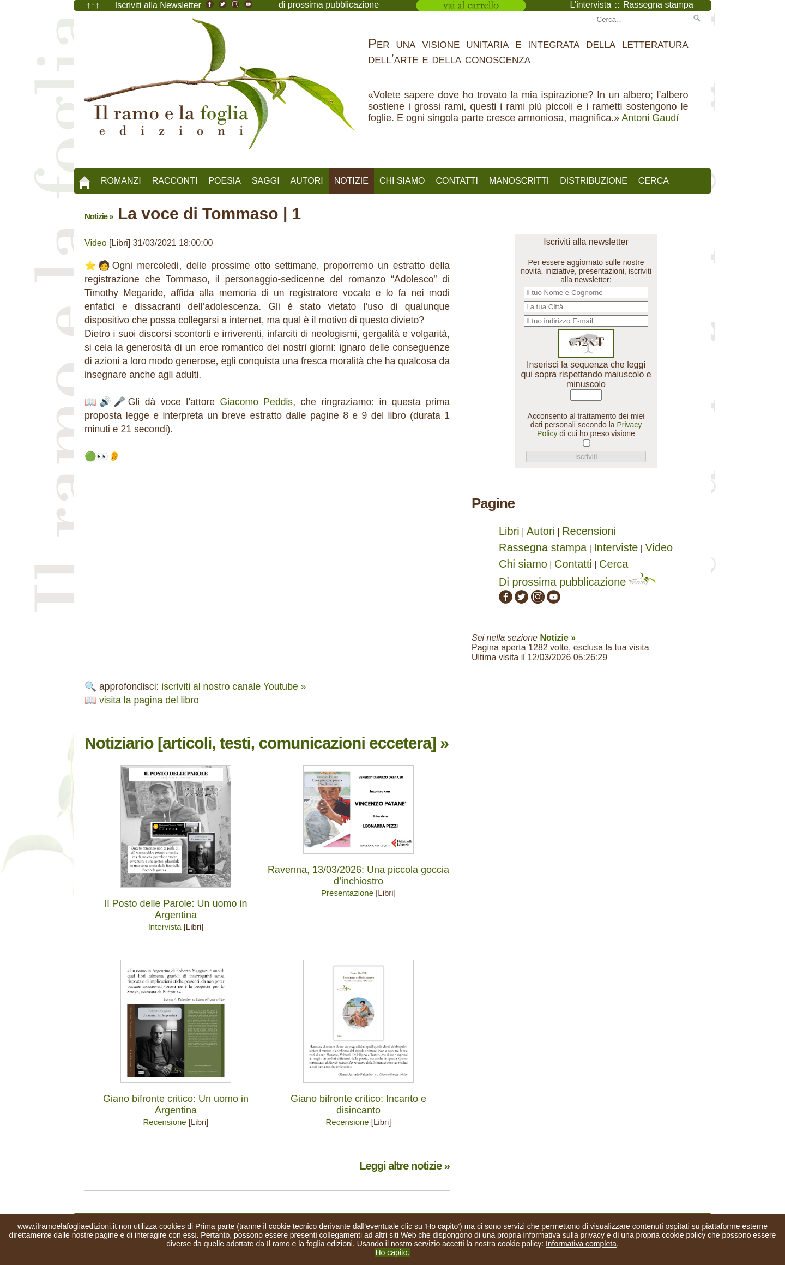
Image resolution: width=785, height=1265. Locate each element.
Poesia (224, 180)
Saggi (266, 180)
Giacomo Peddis (256, 401)
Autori (307, 180)
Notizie (351, 180)
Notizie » (98, 216)
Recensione (164, 1122)
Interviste (616, 547)
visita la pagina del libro (149, 700)
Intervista (165, 926)
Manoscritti (519, 180)
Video (95, 243)
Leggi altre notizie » (404, 1166)
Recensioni (589, 531)
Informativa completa (581, 1243)
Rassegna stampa (543, 547)
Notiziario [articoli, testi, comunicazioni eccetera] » (266, 743)
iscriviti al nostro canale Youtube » (233, 686)
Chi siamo (402, 180)
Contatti (457, 180)
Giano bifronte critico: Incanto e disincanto (358, 1104)
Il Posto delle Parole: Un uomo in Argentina (175, 909)
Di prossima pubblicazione (577, 582)
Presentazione (347, 892)
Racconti (175, 180)
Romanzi (121, 180)
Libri (509, 531)
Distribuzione (593, 180)
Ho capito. (392, 1252)
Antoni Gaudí (650, 117)
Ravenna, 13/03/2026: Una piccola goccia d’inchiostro (358, 875)
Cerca (653, 180)
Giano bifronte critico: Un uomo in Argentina (176, 1104)
